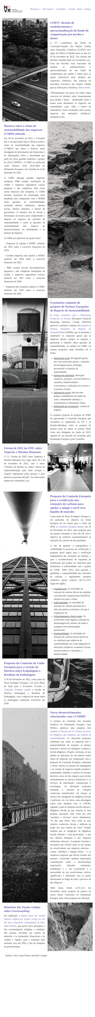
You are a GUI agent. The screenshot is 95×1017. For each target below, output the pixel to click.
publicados (80, 888)
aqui (88, 60)
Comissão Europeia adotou (70, 526)
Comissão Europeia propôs (17, 689)
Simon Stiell (84, 87)
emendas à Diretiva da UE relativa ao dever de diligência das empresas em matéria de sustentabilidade (70, 734)
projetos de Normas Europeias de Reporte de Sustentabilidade (70, 329)
